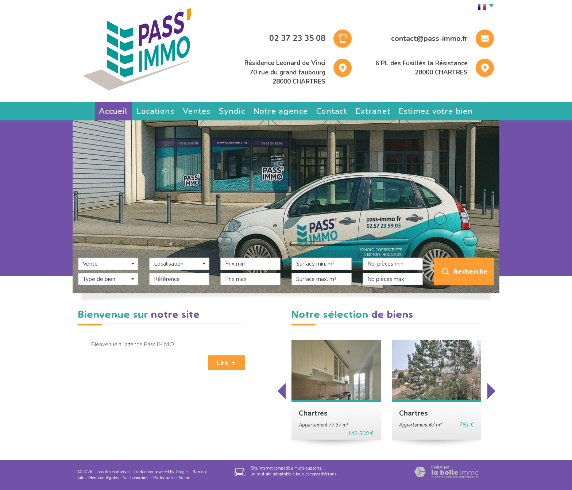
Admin (184, 478)
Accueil (113, 111)
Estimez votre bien (436, 111)
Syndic (232, 111)
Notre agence (280, 111)
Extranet (372, 111)
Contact (331, 111)
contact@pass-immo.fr (429, 38)
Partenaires (163, 478)
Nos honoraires (136, 478)
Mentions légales (103, 478)
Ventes (196, 111)
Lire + (226, 362)
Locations (155, 111)
